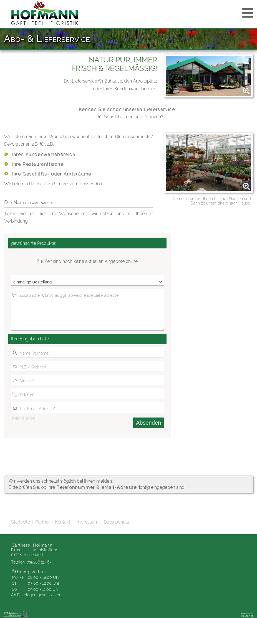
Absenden (148, 423)
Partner (42, 522)
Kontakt (62, 522)
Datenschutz (116, 522)
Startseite (20, 522)
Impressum (87, 522)
